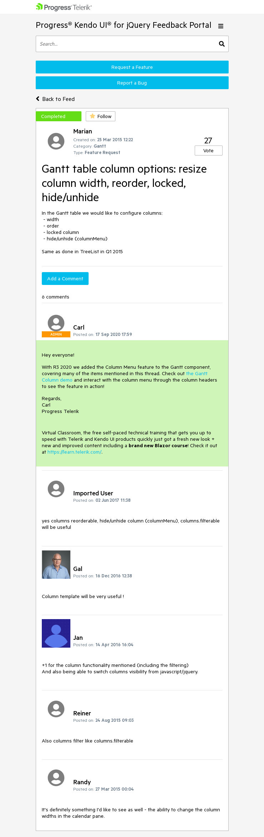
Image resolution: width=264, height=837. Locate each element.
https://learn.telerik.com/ (74, 452)
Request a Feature (132, 67)
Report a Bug (132, 83)
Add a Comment (65, 278)
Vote (208, 150)
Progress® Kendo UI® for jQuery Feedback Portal (123, 25)
